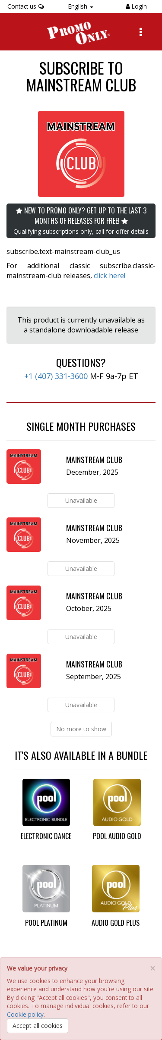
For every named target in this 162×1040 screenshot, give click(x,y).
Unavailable (81, 500)
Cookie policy (25, 1014)
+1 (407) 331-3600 (56, 376)
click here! (109, 275)
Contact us (25, 6)
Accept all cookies (38, 1025)
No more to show (81, 729)
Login (138, 6)
